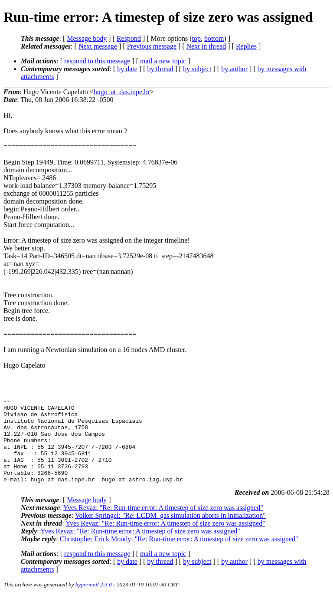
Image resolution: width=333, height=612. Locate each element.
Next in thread (206, 46)
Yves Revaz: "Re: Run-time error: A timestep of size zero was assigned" (163, 524)
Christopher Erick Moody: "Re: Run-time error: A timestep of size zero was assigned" (179, 555)
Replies (246, 46)
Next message (97, 46)
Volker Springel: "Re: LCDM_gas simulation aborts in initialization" (170, 532)
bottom (214, 38)
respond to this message (97, 61)
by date (127, 68)
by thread (160, 68)
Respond (129, 38)
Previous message (151, 46)
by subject (197, 68)
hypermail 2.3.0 (93, 601)
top (196, 38)
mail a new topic (163, 61)
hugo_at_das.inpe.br (122, 91)
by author (234, 68)
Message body (87, 38)
